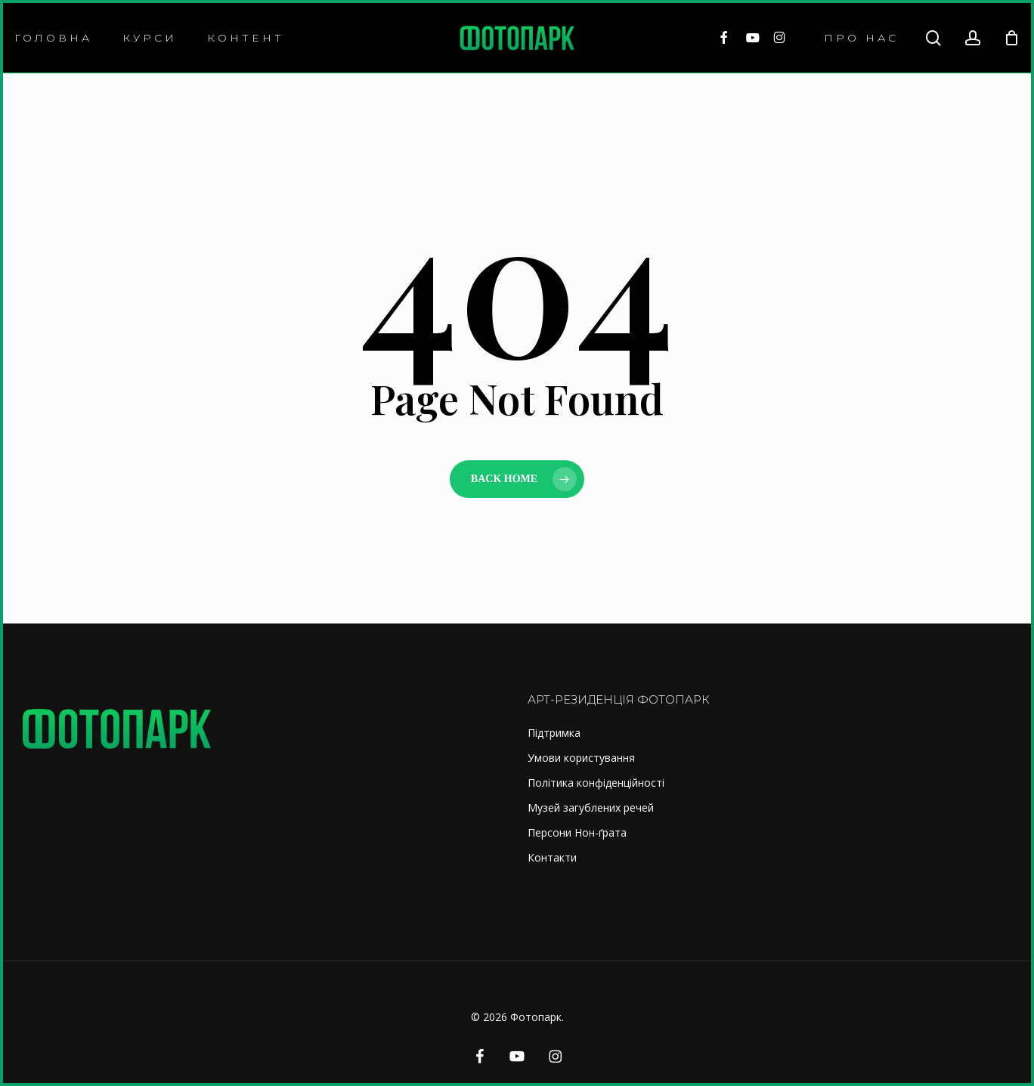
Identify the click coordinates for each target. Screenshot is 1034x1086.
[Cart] (1011, 37)
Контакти (552, 857)
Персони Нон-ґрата (577, 832)
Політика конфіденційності (596, 782)
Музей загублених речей (591, 807)
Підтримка (554, 733)
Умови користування (581, 757)
